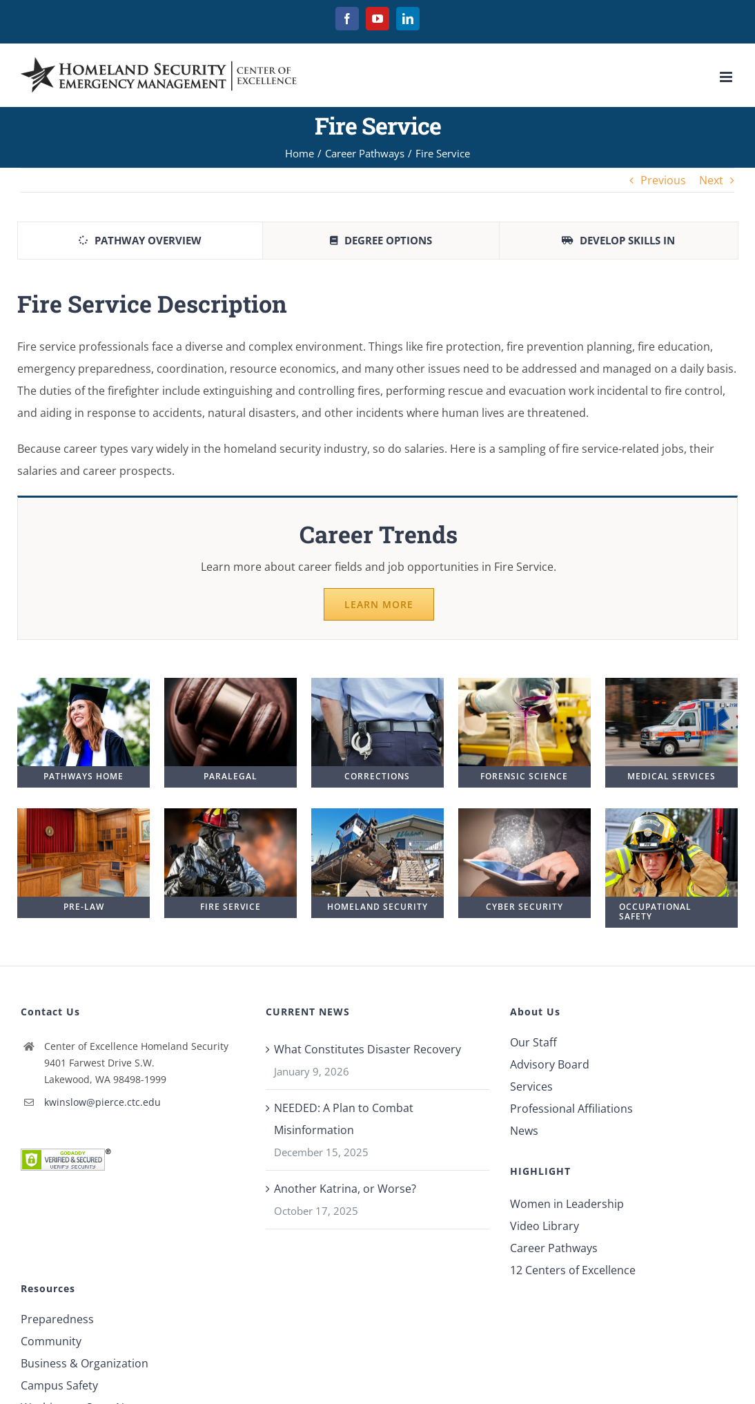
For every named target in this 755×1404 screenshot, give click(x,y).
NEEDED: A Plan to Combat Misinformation (343, 1119)
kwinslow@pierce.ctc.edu (102, 1102)
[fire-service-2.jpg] (230, 813)
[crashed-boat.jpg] (377, 813)
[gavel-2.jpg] (230, 683)
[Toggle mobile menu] (727, 77)
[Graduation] (83, 683)
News (524, 1130)
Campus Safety (59, 1385)
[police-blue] (377, 683)
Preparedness (57, 1319)
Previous (663, 180)
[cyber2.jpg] (524, 813)
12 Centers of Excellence (573, 1270)
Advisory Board (549, 1064)
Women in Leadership (567, 1203)
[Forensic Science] (524, 683)
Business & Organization (84, 1363)
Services (531, 1086)
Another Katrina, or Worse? (345, 1188)
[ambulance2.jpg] (671, 683)
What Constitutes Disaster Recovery (367, 1049)
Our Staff (533, 1042)
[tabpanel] (377, 471)
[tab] (140, 241)
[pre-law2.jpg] (83, 813)
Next (711, 180)
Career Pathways (554, 1248)
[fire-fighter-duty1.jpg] (671, 813)
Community (51, 1341)
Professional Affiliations (571, 1108)
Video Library (544, 1226)
